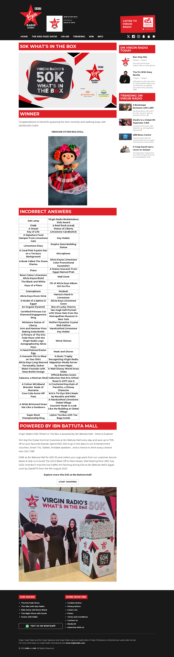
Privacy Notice (74, 606)
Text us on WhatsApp (40, 626)
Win (91, 36)
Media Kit (71, 624)
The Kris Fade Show (44, 36)
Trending (79, 36)
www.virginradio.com (75, 643)
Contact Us (72, 620)
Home (24, 36)
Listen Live (72, 610)
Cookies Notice (74, 603)
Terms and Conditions (77, 617)
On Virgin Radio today (134, 49)
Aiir (34, 648)
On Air (65, 36)
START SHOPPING (68, 482)
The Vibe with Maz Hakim (32, 606)
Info (100, 36)
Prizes (70, 613)
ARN (27, 648)
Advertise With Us (75, 627)
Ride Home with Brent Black (34, 610)
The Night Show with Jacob (34, 613)
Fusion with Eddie (29, 617)
